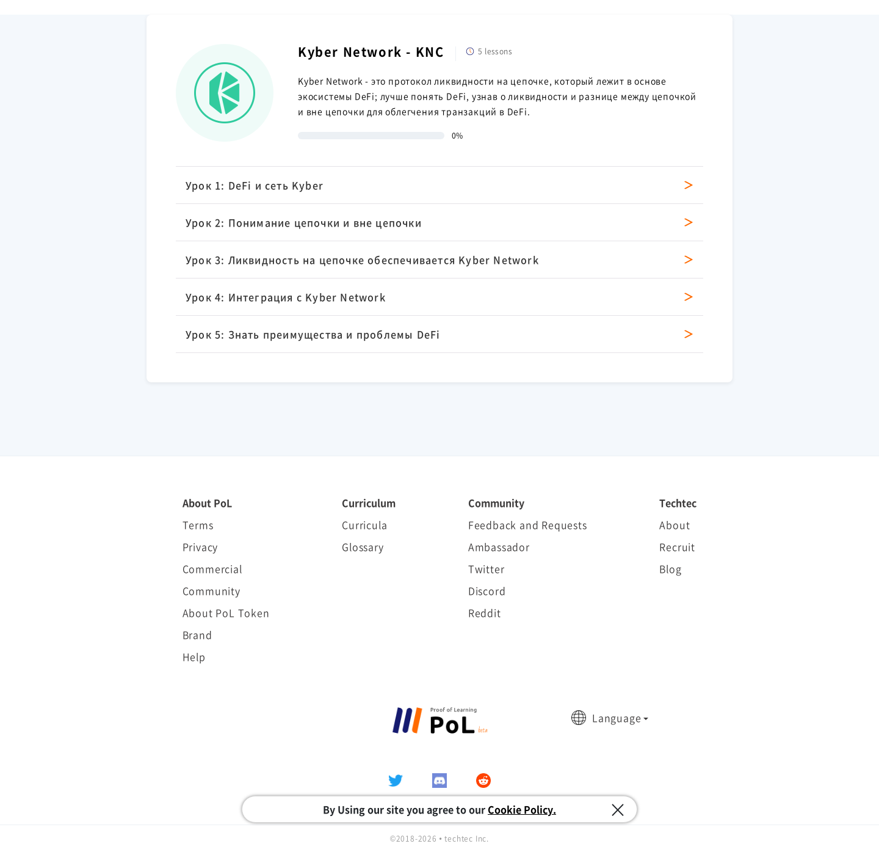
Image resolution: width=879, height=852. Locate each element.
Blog (670, 568)
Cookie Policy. (522, 809)
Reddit (484, 612)
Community (212, 590)
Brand (197, 634)
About (674, 524)
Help (194, 656)
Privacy (201, 546)
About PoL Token (226, 612)
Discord (487, 590)
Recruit (677, 546)
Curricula (364, 524)
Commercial (212, 568)
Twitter (486, 568)
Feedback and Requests (527, 524)
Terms (198, 524)
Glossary (362, 546)
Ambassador (499, 546)
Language (616, 717)
